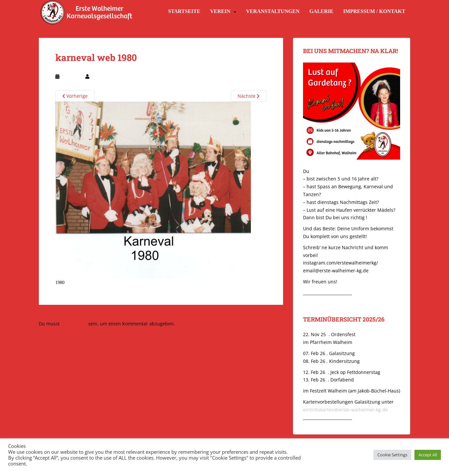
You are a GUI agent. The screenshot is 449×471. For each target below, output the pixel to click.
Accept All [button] (427, 455)
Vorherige (75, 96)
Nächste (249, 96)
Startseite (184, 11)
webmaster (101, 76)
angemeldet (74, 324)
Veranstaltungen (272, 11)
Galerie (321, 11)
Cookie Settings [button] (392, 455)
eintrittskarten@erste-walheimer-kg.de (345, 410)
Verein (220, 11)
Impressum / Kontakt (374, 11)
